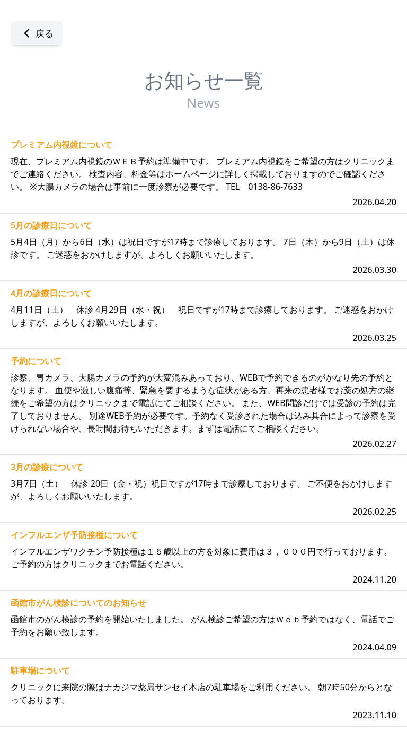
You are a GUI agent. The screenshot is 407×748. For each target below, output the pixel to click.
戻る (37, 33)
